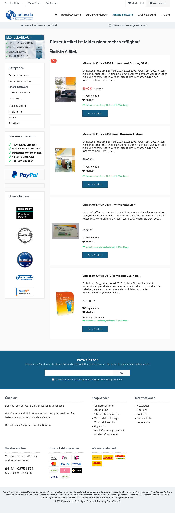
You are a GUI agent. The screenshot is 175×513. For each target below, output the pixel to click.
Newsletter (143, 405)
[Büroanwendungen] (97, 14)
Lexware (16, 98)
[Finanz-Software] (123, 14)
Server (12, 117)
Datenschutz (144, 418)
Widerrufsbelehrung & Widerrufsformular (106, 420)
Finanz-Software (18, 86)
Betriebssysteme (18, 75)
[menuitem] (158, 3)
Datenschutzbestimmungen (73, 379)
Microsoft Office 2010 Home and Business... (111, 276)
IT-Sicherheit (16, 111)
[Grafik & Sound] (146, 14)
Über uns (142, 409)
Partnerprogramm (104, 405)
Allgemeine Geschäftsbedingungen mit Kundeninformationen (109, 430)
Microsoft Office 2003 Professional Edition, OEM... (116, 63)
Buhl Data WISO (20, 92)
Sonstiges (14, 123)
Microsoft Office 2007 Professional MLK (108, 205)
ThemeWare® (113, 501)
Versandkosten (55, 491)
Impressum (143, 422)
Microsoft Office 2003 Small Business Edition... (113, 134)
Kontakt (141, 414)
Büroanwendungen (20, 81)
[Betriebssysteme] (71, 14)
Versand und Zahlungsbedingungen (107, 412)
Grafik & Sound (17, 105)
